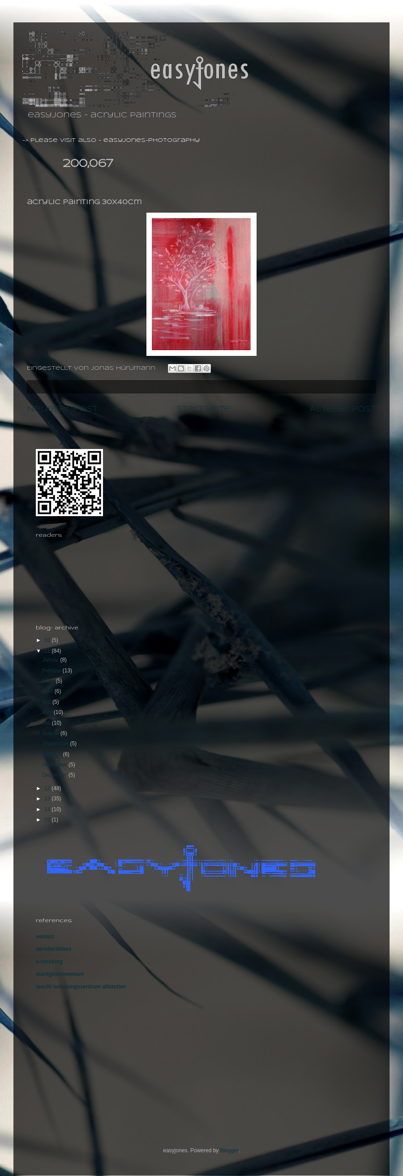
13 (48, 798)
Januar (51, 660)
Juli (46, 723)
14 (48, 809)
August (51, 733)
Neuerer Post (62, 409)
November (55, 764)
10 (48, 640)
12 (48, 788)
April (48, 691)
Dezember (55, 775)
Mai (47, 702)
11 (48, 651)
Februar (52, 670)
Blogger (229, 1150)
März (49, 681)
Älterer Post (342, 409)
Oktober (52, 754)
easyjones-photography (151, 140)
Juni (47, 712)
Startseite (203, 409)
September (56, 743)
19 (48, 820)
